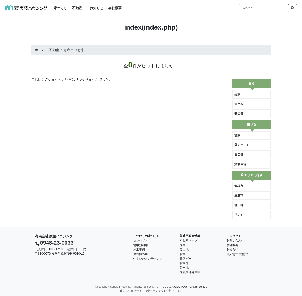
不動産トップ (188, 240)
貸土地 (184, 267)
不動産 (54, 50)
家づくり (61, 7)
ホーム (40, 50)
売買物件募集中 (190, 272)
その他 (238, 214)
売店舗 (238, 113)
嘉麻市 (238, 195)
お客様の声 (140, 254)
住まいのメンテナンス (148, 258)
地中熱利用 (140, 245)
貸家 (237, 135)
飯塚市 (238, 185)
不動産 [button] (77, 8)
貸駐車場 (240, 164)
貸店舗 (238, 154)
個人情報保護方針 (238, 254)
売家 (237, 94)
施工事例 (139, 249)
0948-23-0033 (56, 243)
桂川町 (238, 205)
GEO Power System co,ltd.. (190, 286)
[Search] (262, 8)
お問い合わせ (235, 240)
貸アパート (241, 145)
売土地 (238, 104)
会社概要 (115, 8)
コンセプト (140, 240)
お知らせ (96, 8)
